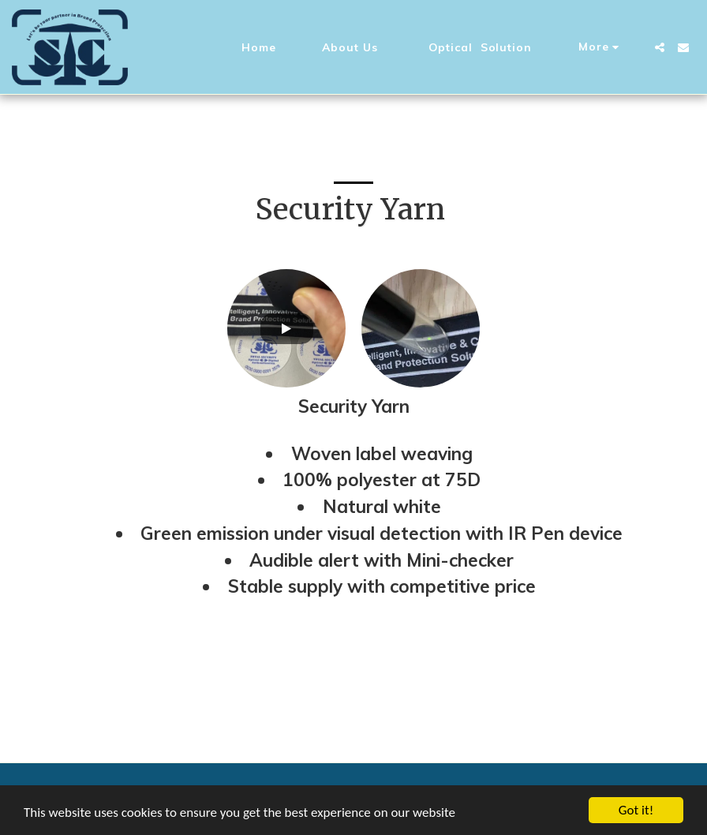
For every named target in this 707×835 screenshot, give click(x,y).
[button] (660, 47)
